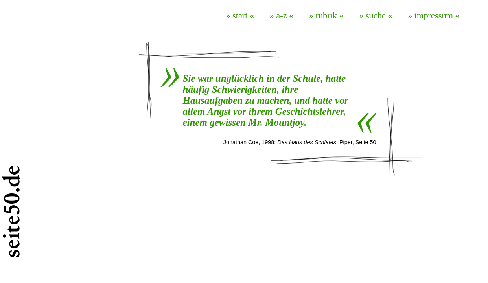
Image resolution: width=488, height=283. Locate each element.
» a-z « (282, 15)
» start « (240, 15)
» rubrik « (326, 15)
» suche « (375, 15)
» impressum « (434, 15)
